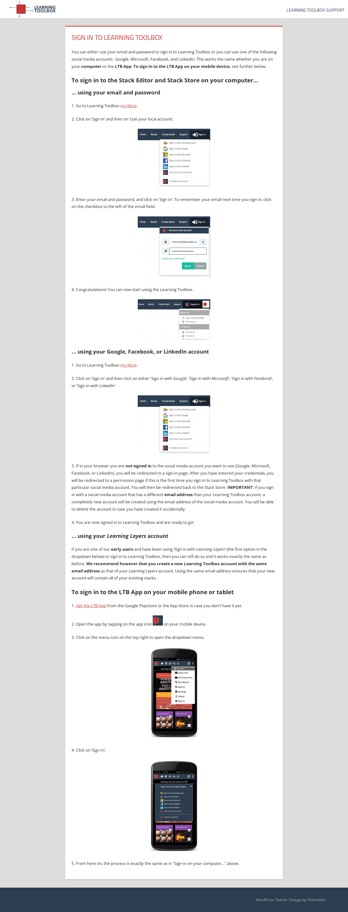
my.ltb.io (128, 105)
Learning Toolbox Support (315, 10)
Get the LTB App (91, 605)
